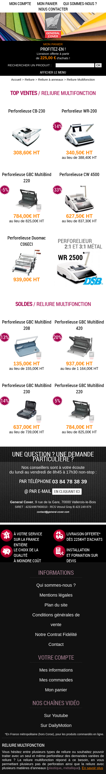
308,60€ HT (26, 152)
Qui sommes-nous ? (80, 3)
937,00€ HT (79, 366)
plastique (54, 768)
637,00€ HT (27, 429)
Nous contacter (53, 9)
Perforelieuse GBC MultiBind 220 (26, 177)
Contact (55, 644)
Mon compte (20, 3)
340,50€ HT (79, 155)
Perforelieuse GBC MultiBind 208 (26, 325)
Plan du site (56, 604)
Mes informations (56, 670)
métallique (71, 768)
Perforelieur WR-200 (79, 111)
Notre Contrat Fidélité (56, 634)
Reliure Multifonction (81, 79)
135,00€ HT (27, 366)
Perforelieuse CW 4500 (79, 174)
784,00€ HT (27, 218)
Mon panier (47, 3)
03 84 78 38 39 (69, 481)
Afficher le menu (53, 72)
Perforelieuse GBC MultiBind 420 (79, 325)
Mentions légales (56, 595)
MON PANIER (53, 44)
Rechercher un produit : (30, 65)
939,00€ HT (26, 279)
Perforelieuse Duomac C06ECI (26, 241)
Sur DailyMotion (56, 725)
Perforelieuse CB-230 (26, 111)
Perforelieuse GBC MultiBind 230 (26, 388)
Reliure (29, 79)
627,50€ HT (79, 218)
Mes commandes (56, 679)
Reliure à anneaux (50, 79)
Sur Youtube (56, 715)
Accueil (16, 79)
